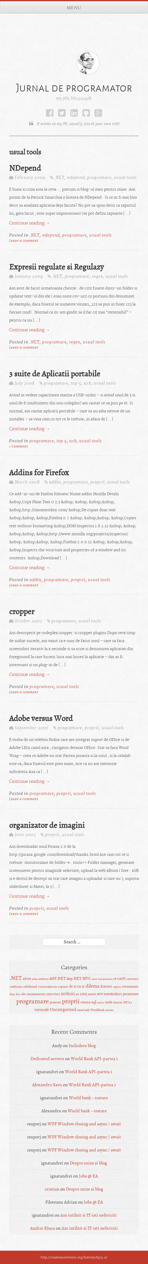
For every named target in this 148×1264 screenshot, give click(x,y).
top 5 (76, 383)
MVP (100, 994)
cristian (52, 1189)
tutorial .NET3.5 (122, 1002)
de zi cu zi (77, 986)
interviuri (53, 994)
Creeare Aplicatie (47, 987)
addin (55, 482)
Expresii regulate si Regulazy (56, 267)
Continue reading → (29, 223)
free (18, 994)
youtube (109, 1010)
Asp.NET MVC (79, 978)
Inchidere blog (82, 1045)
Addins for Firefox (39, 473)
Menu (74, 7)
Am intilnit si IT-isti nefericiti (88, 1215)
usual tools (125, 177)
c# (114, 979)
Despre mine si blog (88, 1163)
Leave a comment (23, 240)
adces (27, 978)
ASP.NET (57, 978)
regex (97, 276)
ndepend (76, 177)
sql (93, 1002)
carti (121, 978)
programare (99, 177)
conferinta (16, 987)
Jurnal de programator (74, 88)
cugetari (63, 987)
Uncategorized (63, 1009)
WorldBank (97, 1010)
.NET (59, 177)
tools (108, 1002)
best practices (105, 979)
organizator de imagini (47, 825)
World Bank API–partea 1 (94, 1058)
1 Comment (18, 446)
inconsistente (36, 994)
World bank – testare (88, 1098)
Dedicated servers (47, 1058)
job (77, 994)
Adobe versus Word (41, 718)
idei (23, 994)
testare (100, 1002)
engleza (117, 987)
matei (92, 994)
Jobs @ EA (88, 1176)
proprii (97, 482)
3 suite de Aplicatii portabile (54, 374)
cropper (21, 612)
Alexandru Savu (47, 1085)
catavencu (132, 979)
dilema (93, 986)
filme (12, 994)
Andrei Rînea (42, 1228)
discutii (106, 986)
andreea (43, 979)
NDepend (25, 168)
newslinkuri (113, 994)
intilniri (68, 994)
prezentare (131, 994)
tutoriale (42, 1009)
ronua (86, 1002)
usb (87, 383)
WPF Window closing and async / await (84, 1124)
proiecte (55, 1002)
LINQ (83, 994)
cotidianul (30, 986)
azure (94, 979)
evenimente (130, 986)
